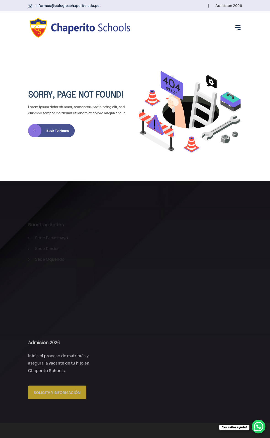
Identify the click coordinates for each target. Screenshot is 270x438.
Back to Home (48, 133)
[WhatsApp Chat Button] (258, 426)
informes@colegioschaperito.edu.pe (67, 5)
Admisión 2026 (228, 5)
